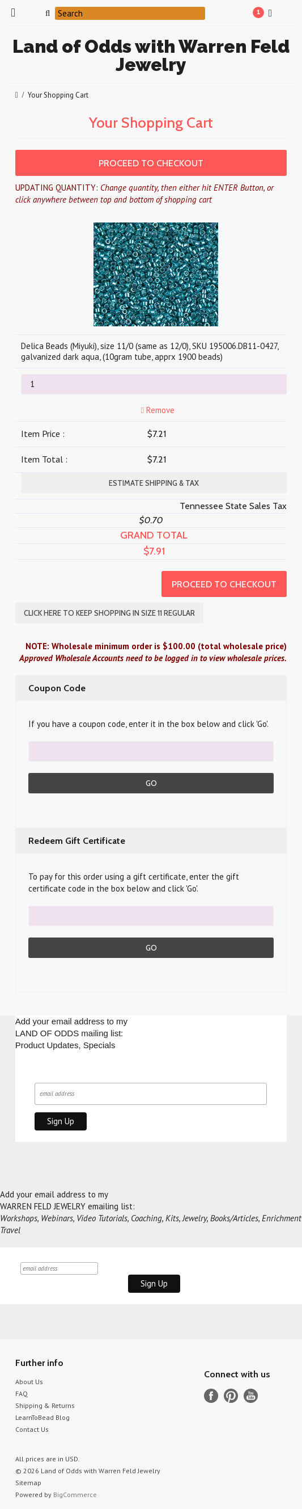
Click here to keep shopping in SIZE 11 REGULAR (109, 612)
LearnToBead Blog (42, 1417)
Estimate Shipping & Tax (154, 482)
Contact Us (32, 1429)
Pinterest (231, 1396)
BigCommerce (75, 1494)
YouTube (251, 1396)
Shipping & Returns (45, 1405)
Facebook (211, 1396)
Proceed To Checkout (151, 163)
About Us (29, 1381)
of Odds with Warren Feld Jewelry (151, 55)
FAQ (21, 1393)
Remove (157, 410)
